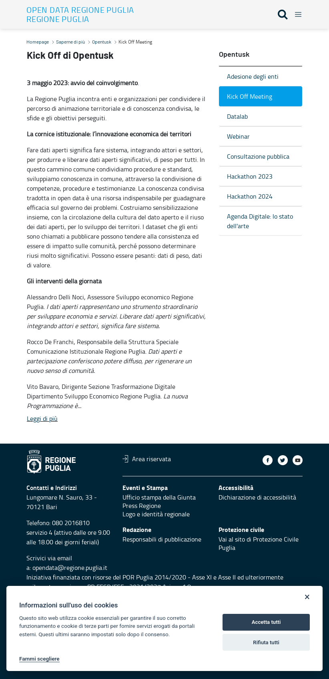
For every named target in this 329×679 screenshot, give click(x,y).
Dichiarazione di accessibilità (257, 497)
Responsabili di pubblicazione (161, 539)
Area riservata (146, 458)
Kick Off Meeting (249, 96)
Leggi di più (42, 418)
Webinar (238, 136)
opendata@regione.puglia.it (69, 567)
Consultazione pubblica (258, 156)
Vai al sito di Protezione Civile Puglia (259, 543)
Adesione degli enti (253, 76)
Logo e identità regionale (156, 514)
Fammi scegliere (39, 658)
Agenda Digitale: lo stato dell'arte (260, 221)
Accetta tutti (266, 622)
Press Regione (141, 505)
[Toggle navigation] (295, 13)
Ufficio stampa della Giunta (159, 497)
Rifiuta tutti (266, 642)
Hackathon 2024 (250, 196)
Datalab (237, 116)
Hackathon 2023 (250, 176)
